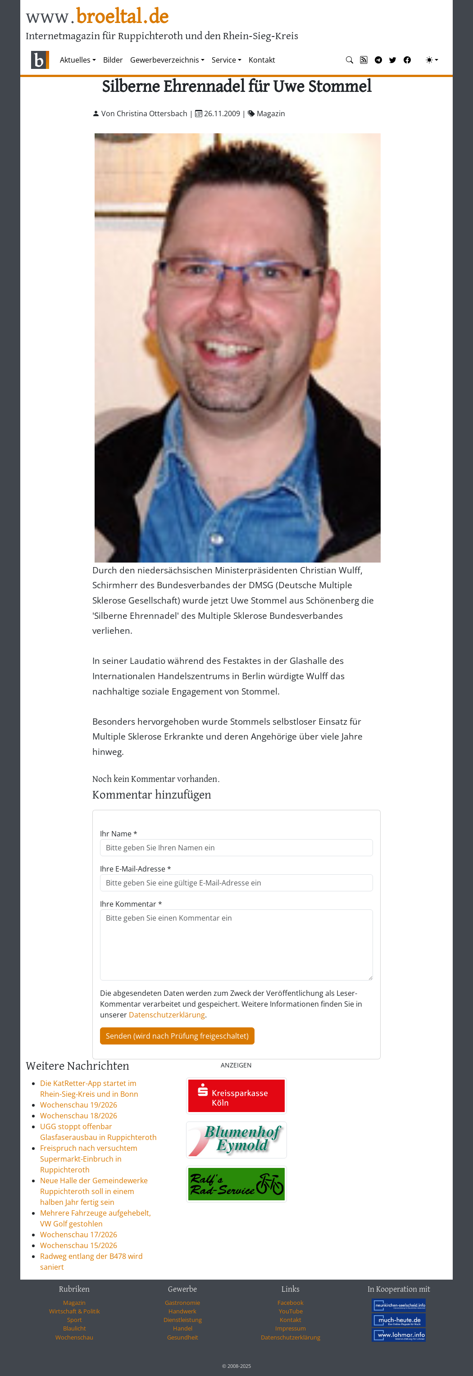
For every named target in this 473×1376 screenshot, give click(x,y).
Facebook (290, 1303)
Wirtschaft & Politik (74, 1311)
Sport (74, 1320)
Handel (182, 1328)
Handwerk (182, 1311)
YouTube (291, 1311)
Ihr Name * (118, 834)
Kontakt (262, 60)
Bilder (113, 60)
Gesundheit (182, 1337)
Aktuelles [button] (75, 60)
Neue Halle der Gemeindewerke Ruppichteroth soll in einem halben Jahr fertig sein (94, 1191)
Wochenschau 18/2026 (78, 1116)
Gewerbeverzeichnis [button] (164, 60)
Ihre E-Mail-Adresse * (135, 869)
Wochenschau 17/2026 (78, 1235)
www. (97, 17)
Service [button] (224, 60)
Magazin (74, 1303)
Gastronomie (182, 1303)
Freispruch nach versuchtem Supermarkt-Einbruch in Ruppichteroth (88, 1159)
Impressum (290, 1328)
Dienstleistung (183, 1320)
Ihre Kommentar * (131, 904)
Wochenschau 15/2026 (78, 1245)
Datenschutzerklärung (167, 1015)
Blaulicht (74, 1328)
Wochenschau (74, 1337)
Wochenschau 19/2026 (78, 1105)
